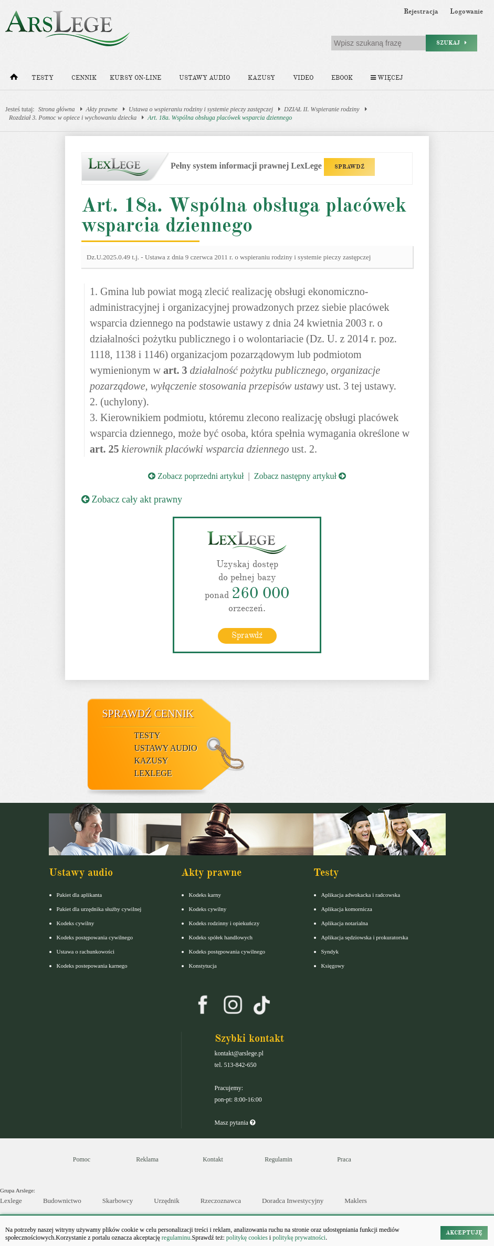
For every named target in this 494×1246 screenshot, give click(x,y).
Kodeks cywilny (75, 922)
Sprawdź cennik (148, 713)
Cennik (84, 78)
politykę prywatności (298, 1237)
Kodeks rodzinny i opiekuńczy (224, 922)
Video (303, 78)
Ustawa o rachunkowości (86, 951)
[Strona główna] (14, 79)
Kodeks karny (205, 894)
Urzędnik (166, 1201)
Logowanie (466, 11)
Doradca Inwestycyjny (292, 1201)
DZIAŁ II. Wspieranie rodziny (322, 109)
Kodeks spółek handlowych (221, 937)
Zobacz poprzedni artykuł (196, 476)
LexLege (153, 772)
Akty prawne (102, 109)
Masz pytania (235, 1122)
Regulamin (278, 1159)
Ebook (342, 78)
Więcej (387, 78)
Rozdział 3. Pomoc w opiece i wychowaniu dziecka (72, 117)
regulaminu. (176, 1237)
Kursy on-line (135, 78)
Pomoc (81, 1159)
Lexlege (11, 1201)
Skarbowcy (117, 1201)
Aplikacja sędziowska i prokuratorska (364, 937)
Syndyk (330, 951)
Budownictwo (62, 1201)
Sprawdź (247, 635)
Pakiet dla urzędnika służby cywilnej (99, 908)
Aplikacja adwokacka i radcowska (361, 894)
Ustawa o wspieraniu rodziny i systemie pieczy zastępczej (201, 109)
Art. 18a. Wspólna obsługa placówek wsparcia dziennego (220, 117)
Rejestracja (421, 11)
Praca (344, 1159)
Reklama (147, 1159)
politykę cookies (247, 1237)
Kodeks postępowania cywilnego (95, 937)
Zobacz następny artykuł (300, 476)
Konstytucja (203, 965)
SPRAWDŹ (349, 166)
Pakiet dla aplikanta (79, 894)
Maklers (355, 1201)
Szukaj (451, 42)
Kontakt (213, 1159)
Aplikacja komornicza (346, 908)
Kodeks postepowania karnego (92, 965)
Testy (42, 78)
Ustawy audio (204, 78)
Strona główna (56, 109)
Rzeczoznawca (221, 1201)
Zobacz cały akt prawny (131, 499)
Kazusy (261, 78)
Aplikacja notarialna (345, 922)
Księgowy (333, 965)
